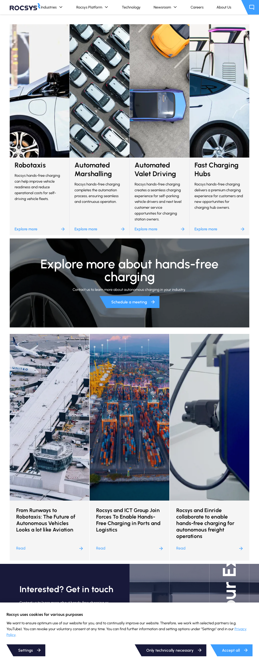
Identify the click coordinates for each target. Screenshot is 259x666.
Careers (197, 7)
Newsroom (166, 7)
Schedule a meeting (133, 302)
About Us (224, 7)
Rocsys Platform (92, 7)
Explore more (40, 229)
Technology (131, 7)
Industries (52, 7)
